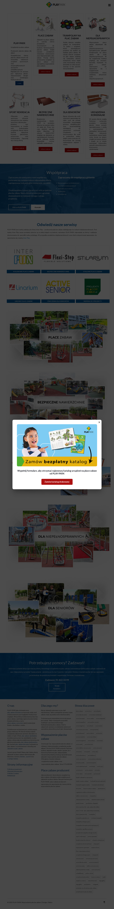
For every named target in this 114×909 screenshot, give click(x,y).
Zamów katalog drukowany (57, 482)
